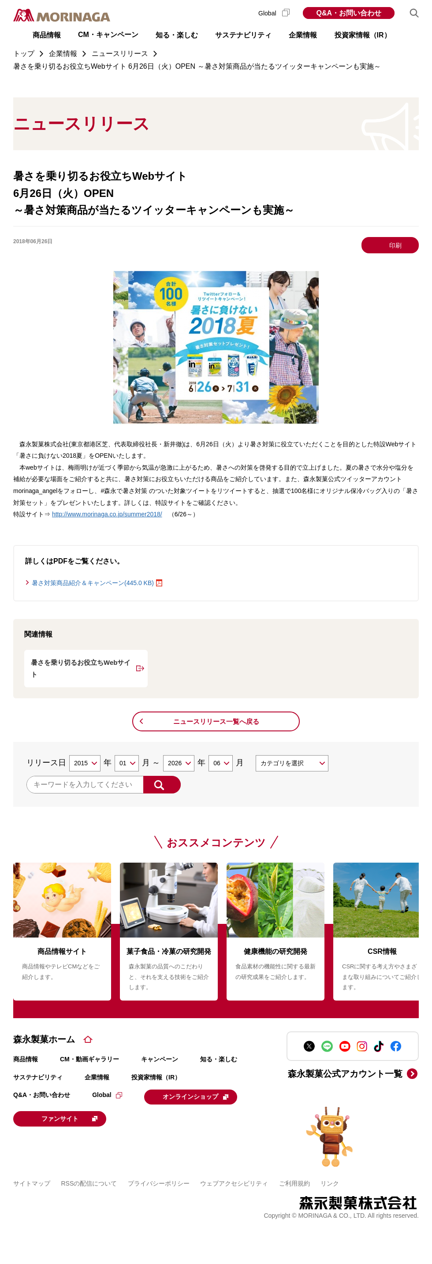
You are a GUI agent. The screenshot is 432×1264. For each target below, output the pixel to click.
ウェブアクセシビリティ (234, 1182)
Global (274, 13)
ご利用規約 (294, 1182)
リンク (329, 1182)
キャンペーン (159, 1059)
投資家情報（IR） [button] (363, 35)
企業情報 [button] (303, 35)
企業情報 (97, 1077)
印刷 (395, 245)
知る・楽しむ (218, 1059)
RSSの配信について (89, 1182)
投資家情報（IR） (156, 1077)
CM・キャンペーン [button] (108, 34)
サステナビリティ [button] (243, 35)
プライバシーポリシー (159, 1182)
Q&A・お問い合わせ (348, 13)
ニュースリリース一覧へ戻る (216, 721)
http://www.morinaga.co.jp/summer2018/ (107, 514)
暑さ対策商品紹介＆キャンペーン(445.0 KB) (93, 582)
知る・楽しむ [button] (177, 35)
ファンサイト (72, 1117)
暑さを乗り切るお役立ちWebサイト (80, 668)
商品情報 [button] (47, 35)
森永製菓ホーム (44, 1039)
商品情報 (25, 1059)
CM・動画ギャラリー (89, 1059)
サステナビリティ (38, 1077)
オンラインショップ (198, 1096)
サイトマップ (31, 1182)
